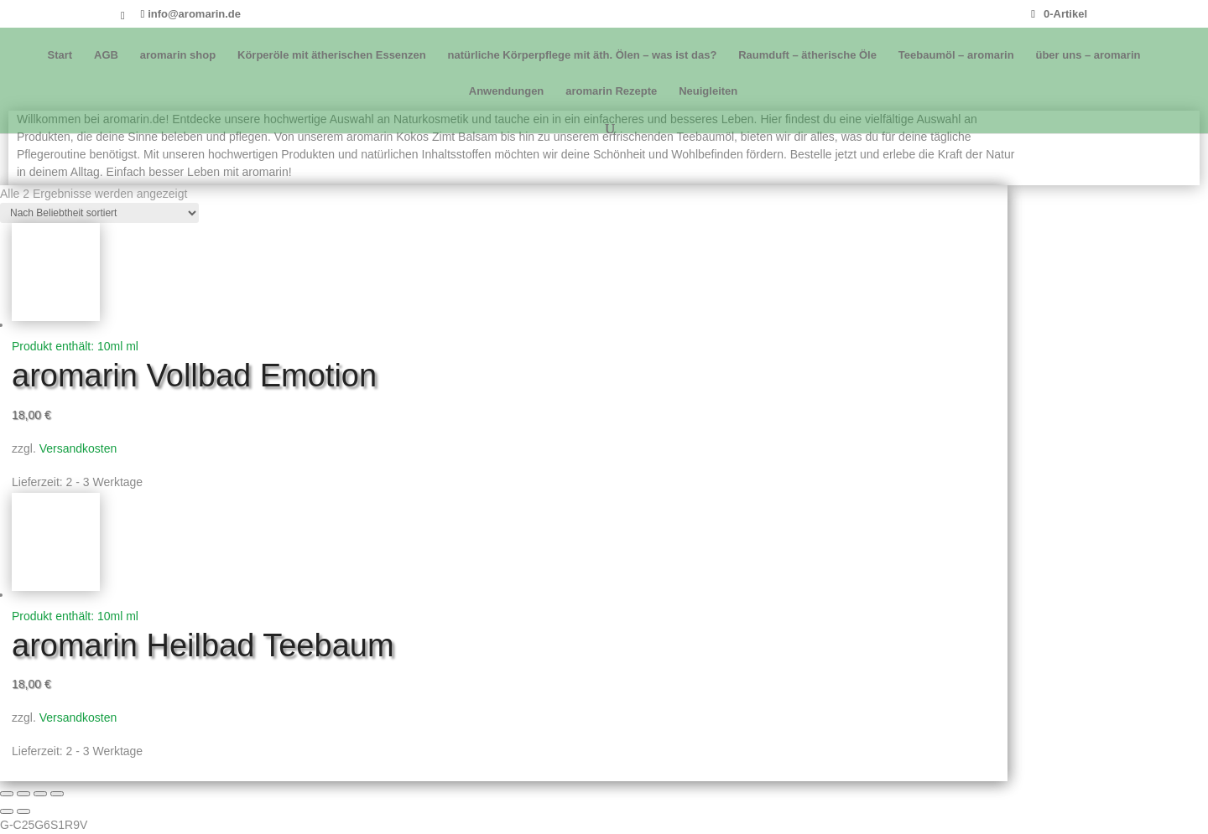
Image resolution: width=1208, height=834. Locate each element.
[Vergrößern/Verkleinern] (6, 793)
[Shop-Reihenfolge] (99, 213)
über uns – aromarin (1087, 55)
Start (60, 55)
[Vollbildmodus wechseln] (23, 793)
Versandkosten (78, 448)
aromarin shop (178, 55)
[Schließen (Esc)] (57, 793)
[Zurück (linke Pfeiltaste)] (6, 811)
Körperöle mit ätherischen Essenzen (331, 55)
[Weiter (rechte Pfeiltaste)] (23, 811)
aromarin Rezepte (611, 91)
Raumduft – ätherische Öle (807, 55)
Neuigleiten (708, 91)
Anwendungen (506, 91)
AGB (106, 55)
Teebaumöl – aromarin (956, 55)
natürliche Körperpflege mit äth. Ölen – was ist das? (582, 55)
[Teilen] (40, 793)
